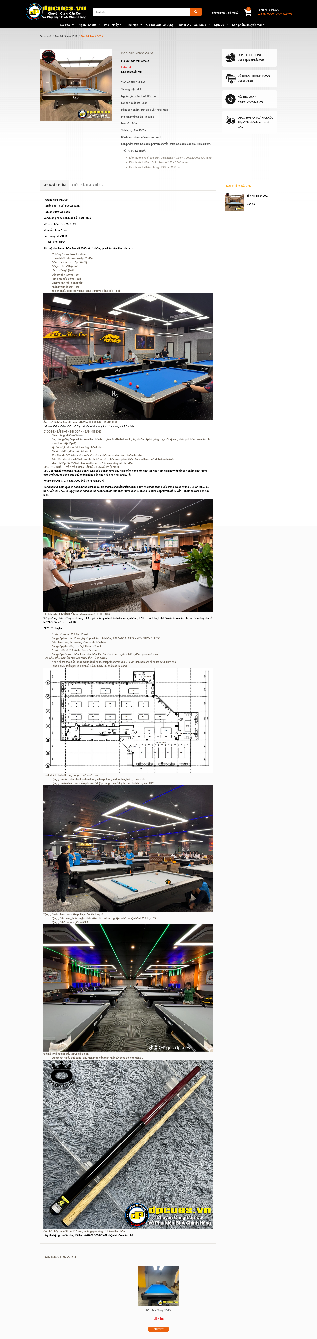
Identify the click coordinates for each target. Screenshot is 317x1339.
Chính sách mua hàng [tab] (87, 185)
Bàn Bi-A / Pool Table (192, 25)
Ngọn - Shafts (87, 25)
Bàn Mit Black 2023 (258, 195)
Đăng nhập (218, 12)
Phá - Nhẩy (111, 25)
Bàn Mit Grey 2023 (158, 1310)
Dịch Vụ (219, 25)
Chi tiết (159, 1329)
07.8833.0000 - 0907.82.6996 (275, 13)
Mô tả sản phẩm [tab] (55, 185)
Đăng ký (233, 12)
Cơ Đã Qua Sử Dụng (160, 25)
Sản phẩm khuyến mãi (247, 25)
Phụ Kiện (132, 25)
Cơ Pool (65, 25)
